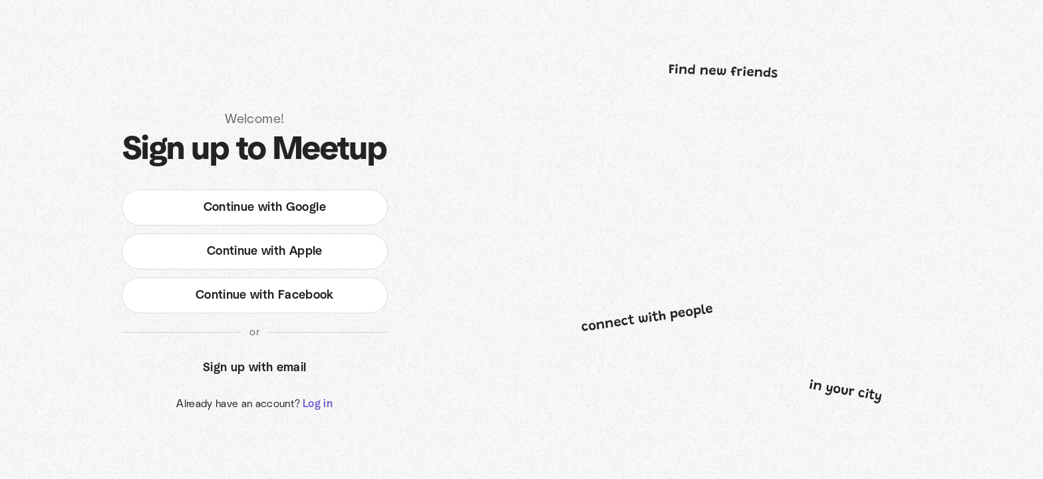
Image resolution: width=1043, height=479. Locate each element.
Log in (318, 404)
